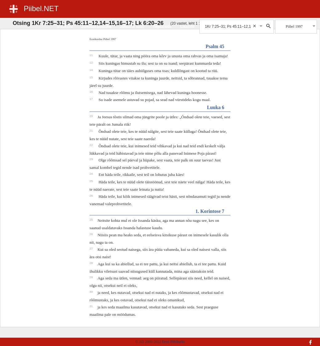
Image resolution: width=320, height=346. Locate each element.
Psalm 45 (215, 46)
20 (92, 116)
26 (92, 195)
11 (92, 55)
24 (92, 173)
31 (92, 306)
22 (92, 145)
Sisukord (65, 26)
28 (92, 263)
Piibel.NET (41, 8)
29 (92, 277)
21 (92, 130)
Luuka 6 (215, 107)
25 (92, 181)
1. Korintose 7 (209, 211)
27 (92, 248)
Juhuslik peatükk (96, 26)
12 (92, 62)
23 (92, 159)
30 (92, 291)
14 (92, 69)
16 (92, 91)
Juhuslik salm (132, 26)
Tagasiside (162, 26)
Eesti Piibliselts (173, 342)
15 (92, 77)
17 (92, 98)
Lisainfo (187, 26)
